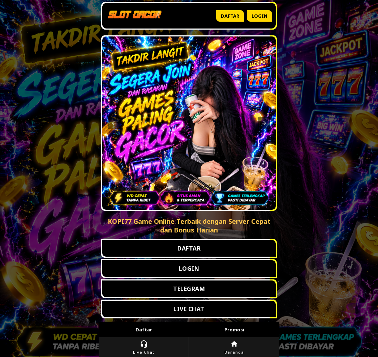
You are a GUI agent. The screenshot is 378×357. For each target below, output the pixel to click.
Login (259, 16)
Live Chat (143, 347)
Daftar (230, 16)
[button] (114, 123)
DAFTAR (189, 248)
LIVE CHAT (189, 309)
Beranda (234, 347)
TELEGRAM (189, 289)
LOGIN (189, 269)
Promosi (234, 329)
